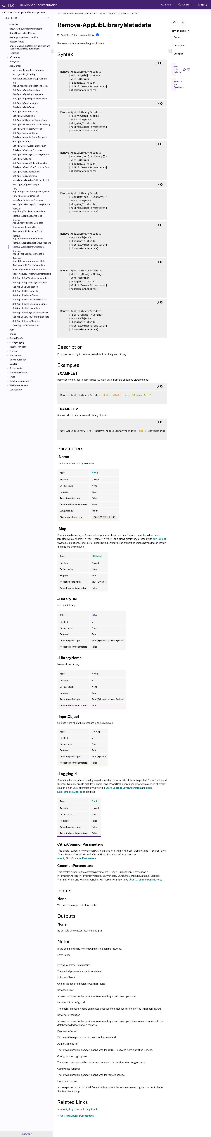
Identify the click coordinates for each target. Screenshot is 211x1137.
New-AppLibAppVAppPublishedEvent (30, 180)
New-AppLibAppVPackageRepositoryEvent (31, 190)
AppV (12, 330)
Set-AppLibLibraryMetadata (26, 308)
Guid (94, 801)
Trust (12, 377)
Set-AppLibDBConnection (25, 287)
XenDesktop (15, 389)
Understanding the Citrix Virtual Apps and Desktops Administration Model (29, 47)
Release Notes (16, 41)
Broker (12, 334)
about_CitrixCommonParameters (25, 29)
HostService (15, 355)
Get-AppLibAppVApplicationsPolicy (29, 98)
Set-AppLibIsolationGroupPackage (29, 304)
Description (179, 46)
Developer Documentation (38, 5)
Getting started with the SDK (23, 37)
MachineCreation (17, 359)
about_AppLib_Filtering (23, 74)
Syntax (177, 38)
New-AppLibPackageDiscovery (27, 200)
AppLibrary (15, 66)
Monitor (13, 364)
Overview (13, 24)
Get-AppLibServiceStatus (24, 176)
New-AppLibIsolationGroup (25, 196)
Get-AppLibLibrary (21, 141)
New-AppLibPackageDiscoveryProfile (31, 204)
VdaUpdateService (18, 385)
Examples (14, 53)
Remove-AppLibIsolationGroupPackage (31, 243)
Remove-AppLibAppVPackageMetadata (27, 221)
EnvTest (13, 351)
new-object (159, 539)
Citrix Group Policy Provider (22, 33)
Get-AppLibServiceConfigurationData (30, 167)
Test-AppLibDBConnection (25, 325)
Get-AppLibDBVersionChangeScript (29, 120)
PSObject (97, 556)
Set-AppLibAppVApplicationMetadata (30, 278)
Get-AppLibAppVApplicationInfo (27, 94)
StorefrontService (18, 372)
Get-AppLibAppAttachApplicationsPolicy (30, 84)
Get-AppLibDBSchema (23, 116)
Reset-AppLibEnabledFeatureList (28, 269)
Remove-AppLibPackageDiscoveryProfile (28, 252)
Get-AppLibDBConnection (25, 111)
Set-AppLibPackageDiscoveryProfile (30, 312)
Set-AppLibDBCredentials (25, 291)
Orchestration (16, 368)
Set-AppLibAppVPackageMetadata (29, 282)
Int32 (94, 615)
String (95, 472)
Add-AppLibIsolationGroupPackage (29, 78)
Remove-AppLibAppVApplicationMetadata (28, 210)
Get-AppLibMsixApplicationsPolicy (29, 146)
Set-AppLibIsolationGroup (25, 295)
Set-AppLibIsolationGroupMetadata (29, 299)
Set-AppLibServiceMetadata (26, 321)
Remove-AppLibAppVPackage (27, 216)
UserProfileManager (19, 381)
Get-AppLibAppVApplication (26, 90)
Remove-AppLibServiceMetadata (28, 265)
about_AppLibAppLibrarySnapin (28, 70)
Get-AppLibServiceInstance (26, 171)
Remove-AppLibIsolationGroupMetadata (27, 237)
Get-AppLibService (21, 159)
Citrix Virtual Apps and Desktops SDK (80, 13)
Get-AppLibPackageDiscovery (27, 150)
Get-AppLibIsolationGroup (25, 133)
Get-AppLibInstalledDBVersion (27, 129)
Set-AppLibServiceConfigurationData (30, 317)
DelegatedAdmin (17, 347)
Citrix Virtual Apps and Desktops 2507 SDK (119, 13)
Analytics (14, 61)
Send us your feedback (179, 84)
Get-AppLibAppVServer (23, 107)
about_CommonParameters (145, 879)
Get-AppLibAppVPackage (25, 103)
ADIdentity (14, 57)
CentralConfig (16, 338)
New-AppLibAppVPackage (25, 184)
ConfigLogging (16, 342)
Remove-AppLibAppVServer (26, 227)
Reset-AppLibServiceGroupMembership (31, 274)
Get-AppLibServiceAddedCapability (29, 163)
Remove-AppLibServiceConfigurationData (28, 259)
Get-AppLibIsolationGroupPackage (29, 137)
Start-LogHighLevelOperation (123, 787)
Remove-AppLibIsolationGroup (27, 231)
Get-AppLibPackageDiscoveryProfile (30, 154)
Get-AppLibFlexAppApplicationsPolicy (31, 124)
